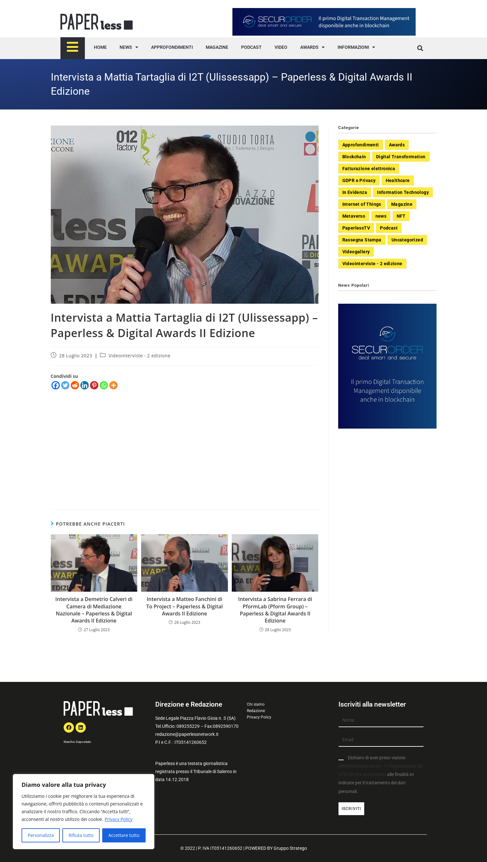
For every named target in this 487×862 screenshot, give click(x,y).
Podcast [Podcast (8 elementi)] (389, 228)
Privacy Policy (118, 819)
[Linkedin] (84, 385)
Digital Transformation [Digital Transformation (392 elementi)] (401, 156)
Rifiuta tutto (80, 835)
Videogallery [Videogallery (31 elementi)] (356, 251)
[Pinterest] (94, 385)
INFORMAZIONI (356, 47)
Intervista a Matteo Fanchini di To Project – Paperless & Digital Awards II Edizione (184, 606)
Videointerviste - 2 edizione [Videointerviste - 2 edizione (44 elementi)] (372, 263)
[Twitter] (65, 385)
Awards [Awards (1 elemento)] (397, 144)
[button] (420, 48)
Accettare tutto (124, 835)
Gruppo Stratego (290, 848)
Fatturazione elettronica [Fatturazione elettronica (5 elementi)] (368, 168)
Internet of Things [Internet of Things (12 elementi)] (361, 204)
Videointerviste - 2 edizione (140, 356)
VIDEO (281, 47)
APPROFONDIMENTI (172, 47)
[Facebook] (55, 385)
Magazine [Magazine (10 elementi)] (401, 204)
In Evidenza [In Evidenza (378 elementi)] (354, 192)
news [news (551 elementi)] (381, 216)
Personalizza (41, 835)
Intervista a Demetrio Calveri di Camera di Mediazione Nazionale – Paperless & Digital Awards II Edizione (93, 610)
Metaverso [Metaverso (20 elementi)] (353, 216)
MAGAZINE (217, 47)
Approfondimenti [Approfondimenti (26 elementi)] (360, 144)
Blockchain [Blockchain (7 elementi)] (354, 156)
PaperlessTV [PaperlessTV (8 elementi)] (356, 228)
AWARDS (312, 47)
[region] (83, 811)
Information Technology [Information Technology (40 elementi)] (403, 192)
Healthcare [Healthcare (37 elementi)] (398, 180)
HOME (100, 47)
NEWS (129, 47)
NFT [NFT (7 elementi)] (401, 216)
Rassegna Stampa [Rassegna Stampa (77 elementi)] (362, 239)
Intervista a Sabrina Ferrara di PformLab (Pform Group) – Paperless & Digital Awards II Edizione (275, 610)
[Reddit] (75, 385)
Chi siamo (256, 704)
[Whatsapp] (104, 385)
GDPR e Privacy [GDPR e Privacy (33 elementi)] (359, 180)
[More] (113, 385)
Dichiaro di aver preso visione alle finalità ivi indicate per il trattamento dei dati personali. (380, 774)
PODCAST (251, 47)
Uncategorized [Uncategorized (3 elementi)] (407, 239)
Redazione (256, 711)
